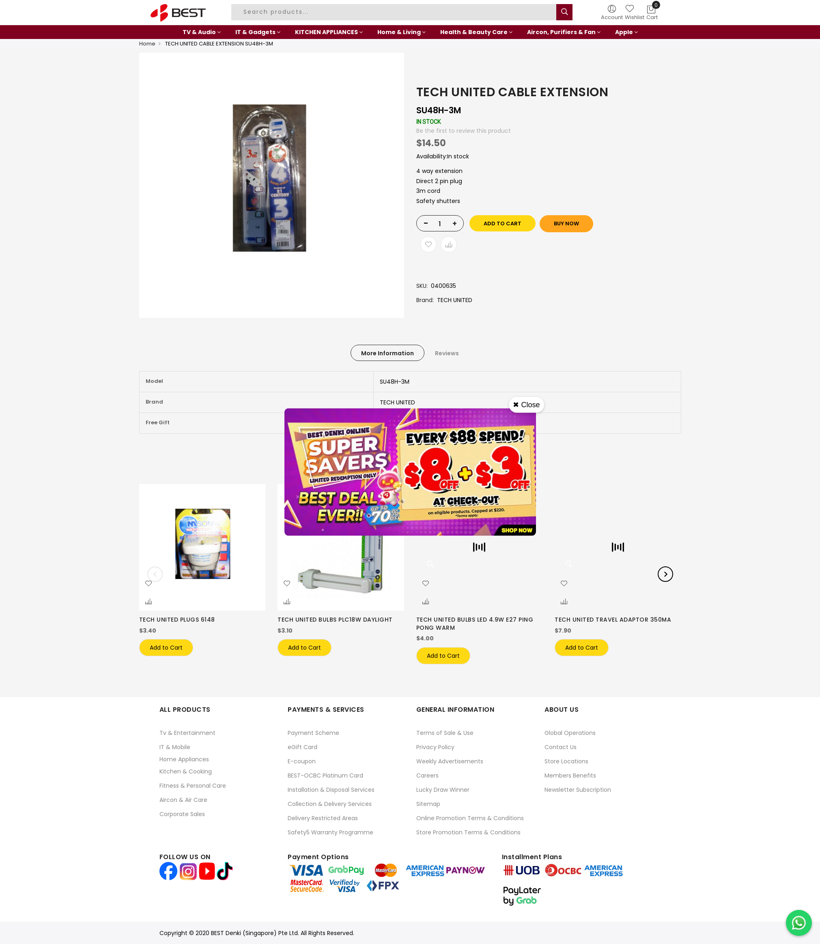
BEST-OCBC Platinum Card (325, 775)
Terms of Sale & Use (444, 733)
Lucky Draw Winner (442, 790)
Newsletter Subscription (578, 790)
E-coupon (302, 761)
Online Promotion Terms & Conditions (470, 818)
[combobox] (394, 12)
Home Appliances (184, 759)
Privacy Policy (435, 747)
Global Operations (570, 733)
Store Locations (566, 761)
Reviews (447, 353)
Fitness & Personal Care (192, 786)
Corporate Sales (182, 814)
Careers (427, 775)
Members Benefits (570, 775)
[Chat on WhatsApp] (799, 923)
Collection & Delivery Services (330, 804)
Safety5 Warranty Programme (330, 832)
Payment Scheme (313, 733)
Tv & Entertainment (187, 733)
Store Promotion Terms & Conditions (468, 832)
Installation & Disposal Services (331, 790)
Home (147, 44)
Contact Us (561, 747)
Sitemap (428, 804)
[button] (148, 584)
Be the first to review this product (463, 131)
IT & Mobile (174, 747)
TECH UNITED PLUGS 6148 (177, 620)
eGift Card (302, 747)
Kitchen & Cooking (185, 771)
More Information (387, 353)
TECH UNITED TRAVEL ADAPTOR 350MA (613, 620)
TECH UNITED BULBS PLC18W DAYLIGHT (335, 620)
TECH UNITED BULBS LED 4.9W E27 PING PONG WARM (475, 624)
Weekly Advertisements (449, 761)
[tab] (387, 353)
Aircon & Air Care (183, 800)
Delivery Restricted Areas (323, 818)
